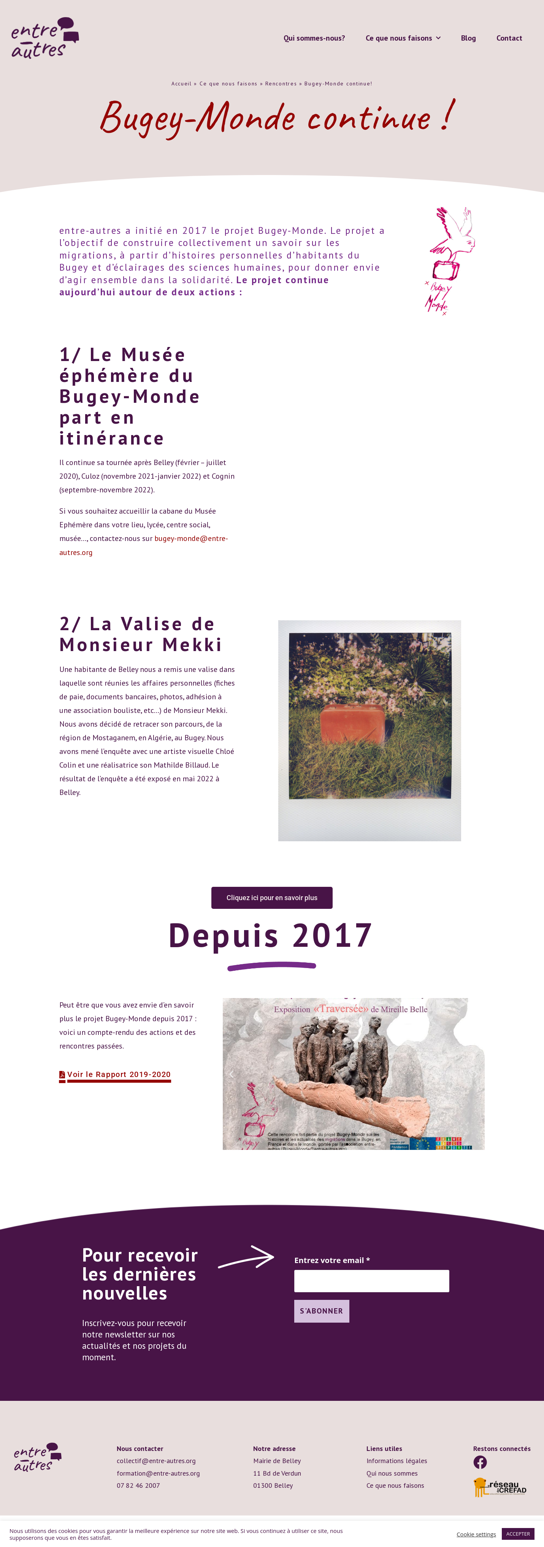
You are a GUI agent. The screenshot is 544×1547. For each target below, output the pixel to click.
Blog (468, 38)
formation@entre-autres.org (158, 1472)
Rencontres (281, 83)
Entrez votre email (332, 1259)
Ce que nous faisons (403, 38)
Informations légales (396, 1460)
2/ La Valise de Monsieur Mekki (141, 633)
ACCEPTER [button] (518, 1533)
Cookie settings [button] (476, 1534)
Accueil (181, 83)
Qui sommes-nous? (314, 38)
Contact (509, 38)
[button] (231, 1073)
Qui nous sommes (392, 1472)
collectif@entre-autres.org (156, 1460)
